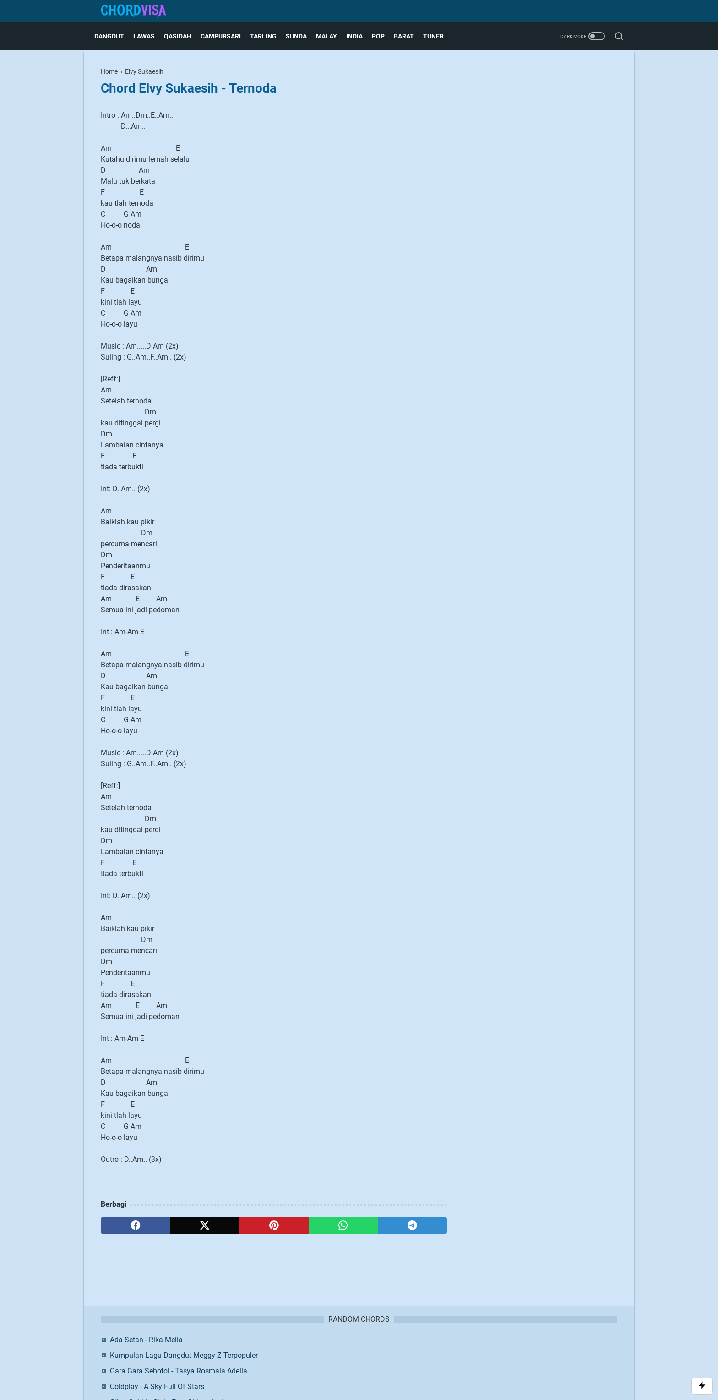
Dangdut (116, 36)
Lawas (150, 36)
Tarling (269, 36)
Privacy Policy (388, 1350)
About (289, 1350)
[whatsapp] (343, 1225)
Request (426, 1350)
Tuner (440, 36)
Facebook (522, 255)
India (361, 36)
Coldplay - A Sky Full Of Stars (536, 159)
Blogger (407, 1365)
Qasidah (184, 36)
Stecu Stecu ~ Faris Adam (531, 190)
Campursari (227, 36)
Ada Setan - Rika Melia (525, 91)
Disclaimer (348, 1350)
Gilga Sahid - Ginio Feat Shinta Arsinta (551, 175)
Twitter (579, 255)
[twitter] (204, 1225)
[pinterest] (273, 1225)
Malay (332, 36)
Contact (315, 1350)
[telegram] (412, 1225)
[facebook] (135, 1225)
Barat (410, 36)
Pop (384, 36)
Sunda (302, 36)
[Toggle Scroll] (702, 1386)
